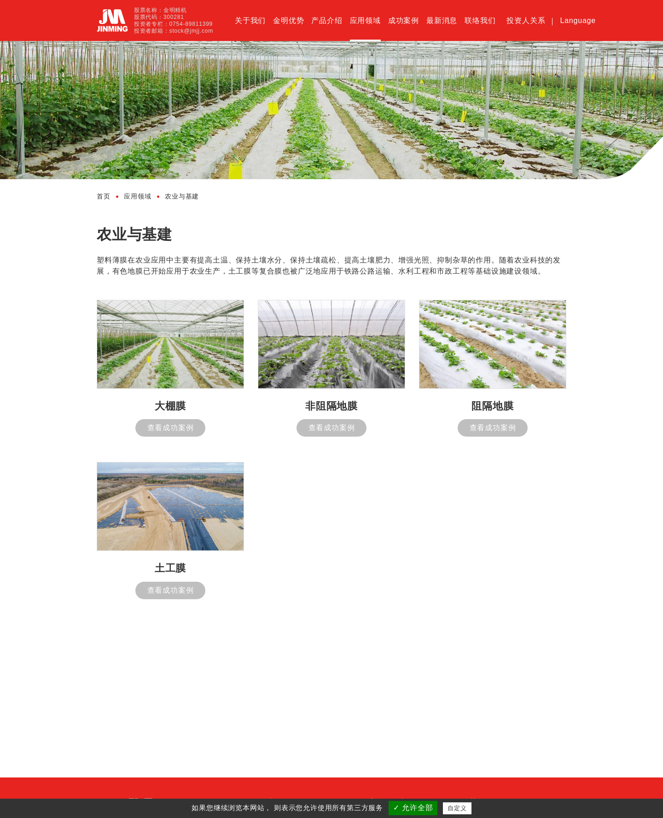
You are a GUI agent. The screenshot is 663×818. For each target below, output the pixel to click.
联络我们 (480, 20)
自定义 (457, 808)
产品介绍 (326, 20)
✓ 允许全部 (413, 808)
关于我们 (250, 20)
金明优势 (288, 20)
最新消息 (441, 20)
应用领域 (365, 20)
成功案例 (403, 20)
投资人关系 (525, 20)
